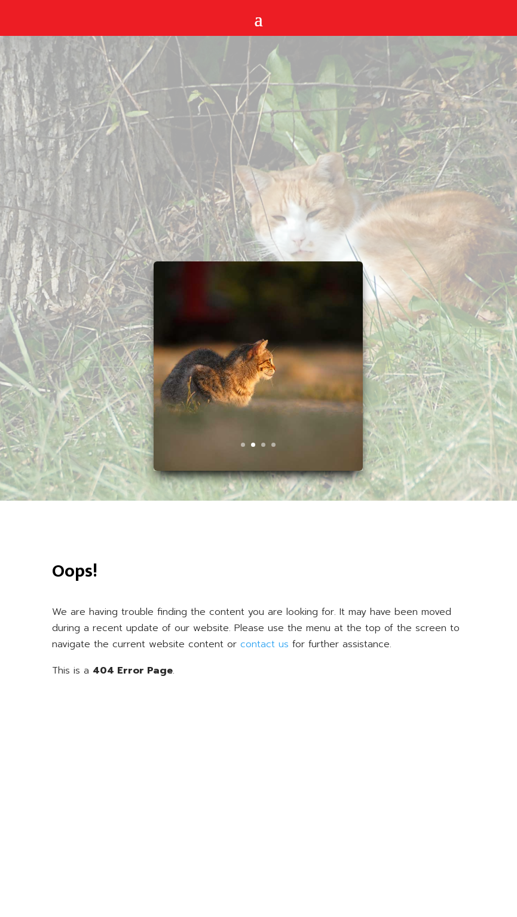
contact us (264, 644)
